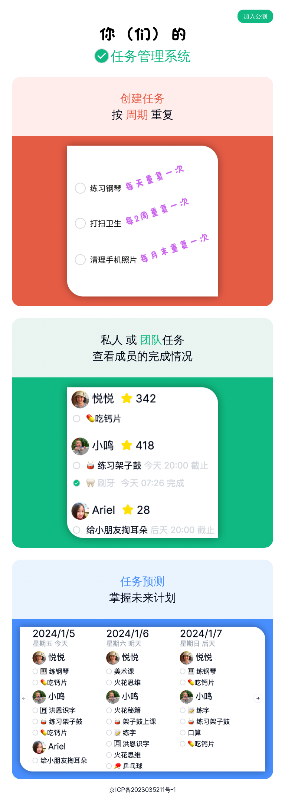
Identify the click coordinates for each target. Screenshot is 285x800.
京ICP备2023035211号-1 (142, 789)
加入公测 (255, 16)
